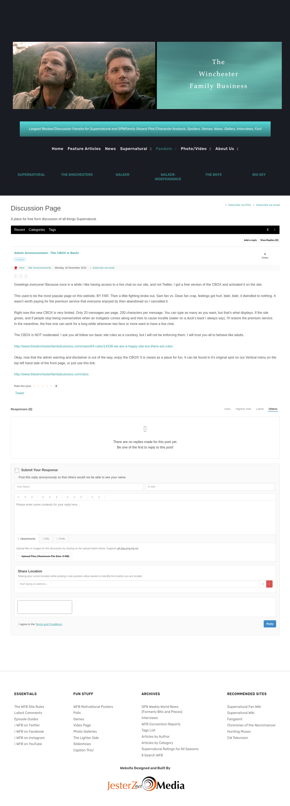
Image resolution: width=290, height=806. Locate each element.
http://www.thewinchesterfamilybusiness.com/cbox (51, 374)
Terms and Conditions (49, 624)
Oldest (273, 408)
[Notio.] (147, 76)
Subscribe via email (266, 204)
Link (43, 497)
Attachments (27, 538)
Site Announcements (39, 267)
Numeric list (74, 497)
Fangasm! (234, 719)
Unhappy (137, 497)
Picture (50, 497)
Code (99, 497)
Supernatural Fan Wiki (244, 707)
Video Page (82, 725)
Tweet (19, 393)
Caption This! (83, 750)
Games (78, 719)
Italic (25, 497)
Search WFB (153, 755)
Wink (144, 497)
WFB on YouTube (29, 744)
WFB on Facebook (30, 732)
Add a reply (250, 240)
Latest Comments (28, 713)
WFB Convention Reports (161, 724)
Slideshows (82, 744)
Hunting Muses (239, 732)
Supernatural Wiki (240, 713)
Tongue (130, 497)
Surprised (123, 497)
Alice (21, 267)
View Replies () (269, 240)
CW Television (237, 738)
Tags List (148, 730)
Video (56, 497)
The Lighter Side (86, 738)
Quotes (92, 497)
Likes (227, 408)
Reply (269, 623)
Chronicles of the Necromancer (251, 725)
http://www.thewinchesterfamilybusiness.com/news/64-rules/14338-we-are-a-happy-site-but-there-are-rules (93, 346)
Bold (18, 497)
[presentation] (45, 607)
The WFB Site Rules (29, 707)
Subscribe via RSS (239, 204)
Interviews (150, 718)
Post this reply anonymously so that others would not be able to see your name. (72, 477)
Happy (110, 497)
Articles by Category (157, 743)
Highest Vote (243, 408)
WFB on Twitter (28, 725)
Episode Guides (26, 719)
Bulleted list (67, 497)
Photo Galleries (85, 732)
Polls (61, 538)
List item (81, 497)
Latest (260, 408)
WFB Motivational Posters (93, 707)
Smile (117, 497)
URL (46, 538)
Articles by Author (155, 737)
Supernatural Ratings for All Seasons (170, 749)
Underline (32, 497)
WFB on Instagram (30, 738)
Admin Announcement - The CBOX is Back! (46, 253)
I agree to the (40, 624)
